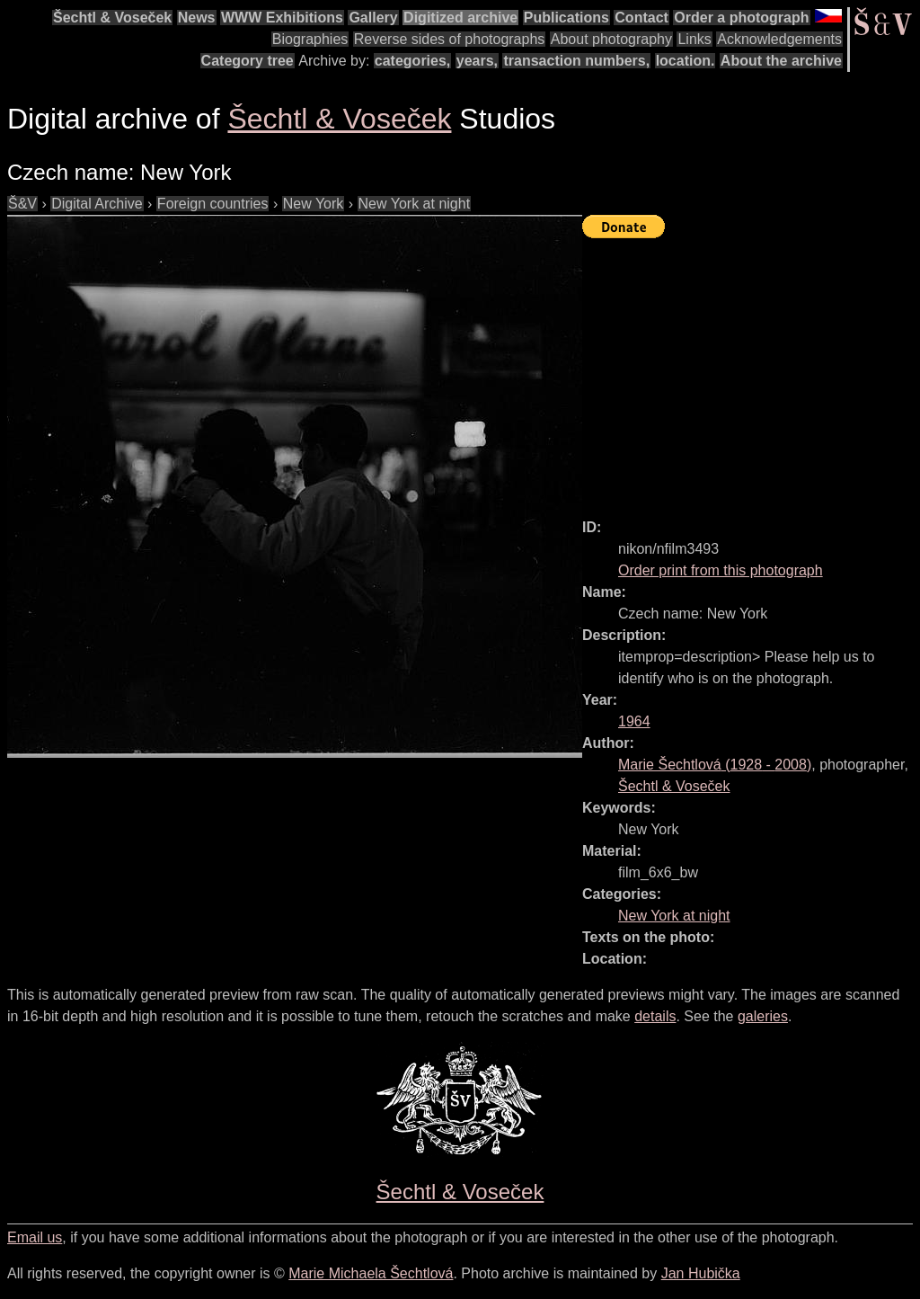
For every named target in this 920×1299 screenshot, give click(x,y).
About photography (611, 39)
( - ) (714, 764)
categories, (412, 60)
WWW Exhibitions (282, 17)
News (197, 17)
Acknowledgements (779, 39)
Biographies (310, 39)
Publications (566, 17)
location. (685, 60)
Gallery (373, 17)
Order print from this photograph (720, 570)
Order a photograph (741, 17)
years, (477, 60)
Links (694, 39)
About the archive (781, 60)
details (655, 1016)
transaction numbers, (576, 60)
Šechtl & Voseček (112, 17)
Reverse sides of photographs (449, 39)
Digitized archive (460, 17)
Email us (34, 1237)
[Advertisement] (751, 370)
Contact (641, 17)
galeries (763, 1016)
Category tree (247, 60)
